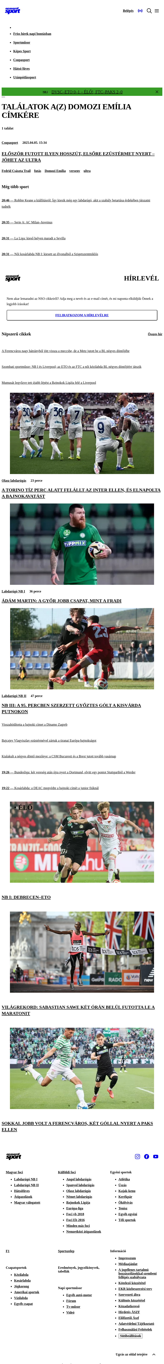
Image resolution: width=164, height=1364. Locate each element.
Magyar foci (14, 1172)
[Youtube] (155, 1156)
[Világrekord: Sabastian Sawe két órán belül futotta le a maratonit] (82, 991)
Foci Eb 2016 (75, 1220)
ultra (87, 171)
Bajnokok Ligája (78, 1202)
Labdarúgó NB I (13, 591)
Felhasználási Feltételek (135, 1329)
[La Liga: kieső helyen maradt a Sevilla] (82, 238)
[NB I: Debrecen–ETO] (82, 881)
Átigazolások (23, 1196)
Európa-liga (74, 1208)
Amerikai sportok (26, 1292)
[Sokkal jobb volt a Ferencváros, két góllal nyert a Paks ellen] (82, 1108)
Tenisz (122, 1208)
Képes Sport (22, 51)
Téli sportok (127, 1220)
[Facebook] (146, 1156)
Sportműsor (21, 42)
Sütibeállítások (130, 1336)
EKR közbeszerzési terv (135, 1289)
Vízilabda (21, 1298)
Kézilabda (21, 1274)
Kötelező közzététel (132, 1283)
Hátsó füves (21, 68)
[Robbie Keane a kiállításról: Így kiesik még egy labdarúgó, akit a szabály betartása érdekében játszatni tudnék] (82, 203)
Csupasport (21, 60)
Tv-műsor (73, 1306)
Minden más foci (78, 1225)
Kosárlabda (22, 1280)
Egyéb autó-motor (79, 1295)
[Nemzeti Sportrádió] (140, 11)
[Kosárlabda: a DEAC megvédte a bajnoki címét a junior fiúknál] (82, 788)
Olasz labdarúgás (14, 480)
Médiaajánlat (127, 1264)
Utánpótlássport (24, 77)
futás (37, 171)
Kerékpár (125, 1196)
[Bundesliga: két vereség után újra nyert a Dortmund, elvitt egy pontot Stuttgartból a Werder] (82, 772)
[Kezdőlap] (12, 10)
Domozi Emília (55, 171)
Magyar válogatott (27, 1202)
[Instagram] (137, 1156)
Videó (70, 1312)
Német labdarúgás (79, 1196)
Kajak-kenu (126, 1191)
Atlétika (124, 1179)
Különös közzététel (131, 1300)
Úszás (122, 1185)
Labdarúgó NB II (14, 696)
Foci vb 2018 (75, 1214)
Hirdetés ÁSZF (129, 1312)
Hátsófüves (22, 1191)
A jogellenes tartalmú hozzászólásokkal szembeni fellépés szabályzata (137, 1273)
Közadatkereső (129, 1306)
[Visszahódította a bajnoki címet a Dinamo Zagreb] (82, 725)
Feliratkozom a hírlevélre (82, 315)
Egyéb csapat (23, 1303)
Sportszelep (66, 1251)
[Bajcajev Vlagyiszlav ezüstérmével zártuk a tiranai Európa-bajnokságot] (82, 741)
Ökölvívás (125, 1202)
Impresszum (127, 1258)
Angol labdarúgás (78, 1179)
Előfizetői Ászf (128, 1318)
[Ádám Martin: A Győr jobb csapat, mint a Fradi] (82, 583)
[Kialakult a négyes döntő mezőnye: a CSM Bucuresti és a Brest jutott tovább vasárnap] (82, 756)
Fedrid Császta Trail (16, 171)
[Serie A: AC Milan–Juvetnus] (82, 222)
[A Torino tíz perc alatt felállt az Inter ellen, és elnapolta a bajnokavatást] (82, 473)
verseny (74, 171)
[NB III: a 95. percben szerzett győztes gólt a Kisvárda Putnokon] (82, 688)
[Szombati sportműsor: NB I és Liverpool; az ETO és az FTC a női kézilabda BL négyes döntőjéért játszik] (82, 367)
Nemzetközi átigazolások (83, 1231)
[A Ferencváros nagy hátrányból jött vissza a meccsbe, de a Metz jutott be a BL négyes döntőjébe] (82, 351)
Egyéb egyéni (127, 1214)
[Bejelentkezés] (128, 11)
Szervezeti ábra (129, 1294)
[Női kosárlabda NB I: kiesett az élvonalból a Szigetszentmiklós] (82, 254)
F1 (8, 1251)
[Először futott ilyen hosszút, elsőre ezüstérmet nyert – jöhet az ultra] (82, 157)
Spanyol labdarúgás (80, 1185)
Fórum (71, 1301)
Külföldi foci (67, 1172)
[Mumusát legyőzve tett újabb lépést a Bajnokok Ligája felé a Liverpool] (82, 383)
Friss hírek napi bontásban (32, 33)
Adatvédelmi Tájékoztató (136, 1323)
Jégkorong (21, 1286)
